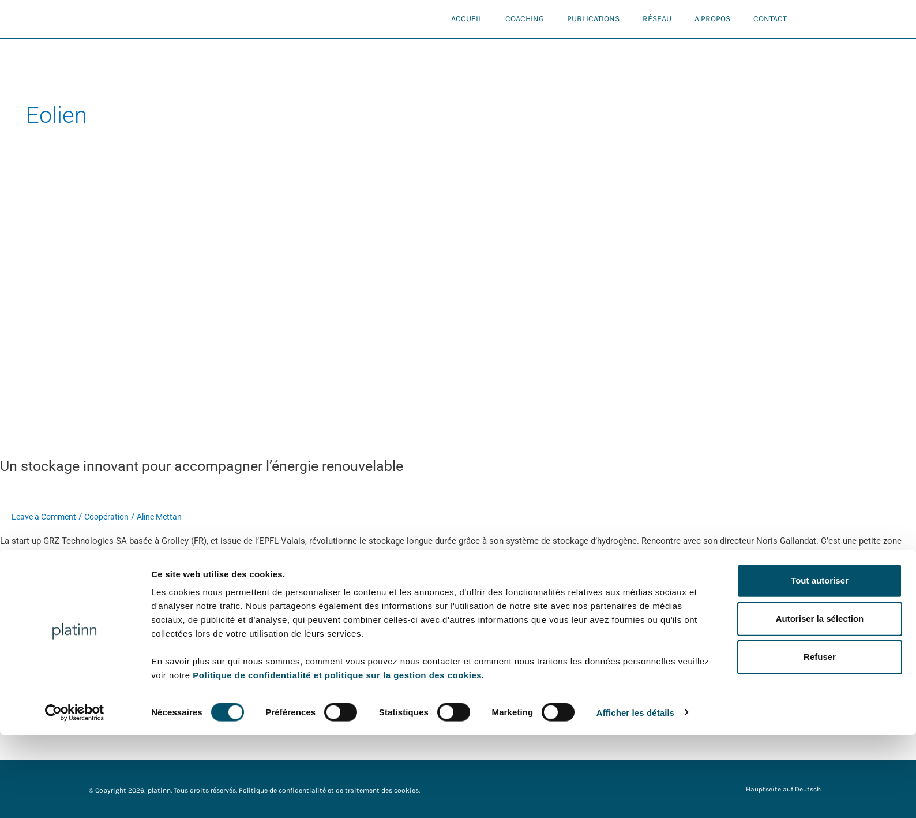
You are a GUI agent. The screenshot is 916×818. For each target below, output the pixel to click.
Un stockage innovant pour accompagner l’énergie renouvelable (211, 466)
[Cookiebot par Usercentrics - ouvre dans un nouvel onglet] (74, 795)
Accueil (466, 19)
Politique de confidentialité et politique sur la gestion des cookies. (338, 758)
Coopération (113, 516)
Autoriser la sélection (820, 702)
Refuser (820, 740)
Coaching (524, 19)
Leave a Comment (46, 516)
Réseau (657, 19)
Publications (593, 19)
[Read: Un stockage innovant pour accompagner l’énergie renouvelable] (295, 301)
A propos (712, 19)
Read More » (24, 582)
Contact (770, 19)
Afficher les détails (635, 795)
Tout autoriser (820, 663)
